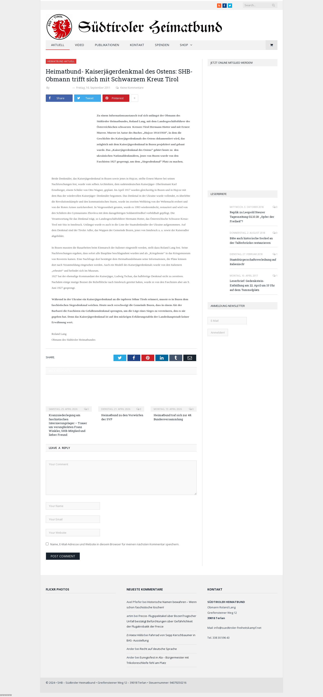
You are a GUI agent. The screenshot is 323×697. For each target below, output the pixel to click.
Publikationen (107, 45)
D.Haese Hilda (135, 635)
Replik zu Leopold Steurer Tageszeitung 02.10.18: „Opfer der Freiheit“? (252, 216)
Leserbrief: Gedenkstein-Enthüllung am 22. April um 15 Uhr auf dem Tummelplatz (252, 285)
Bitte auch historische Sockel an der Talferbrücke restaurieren (251, 240)
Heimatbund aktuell (61, 61)
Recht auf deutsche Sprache (158, 649)
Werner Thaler (61, 88)
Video (79, 45)
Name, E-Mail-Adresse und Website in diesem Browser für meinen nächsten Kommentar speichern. (114, 544)
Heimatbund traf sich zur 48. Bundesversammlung (173, 417)
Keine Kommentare (130, 88)
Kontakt (137, 45)
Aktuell (57, 45)
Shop (184, 45)
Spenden (162, 45)
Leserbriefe (219, 194)
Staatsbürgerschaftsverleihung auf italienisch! (253, 262)
